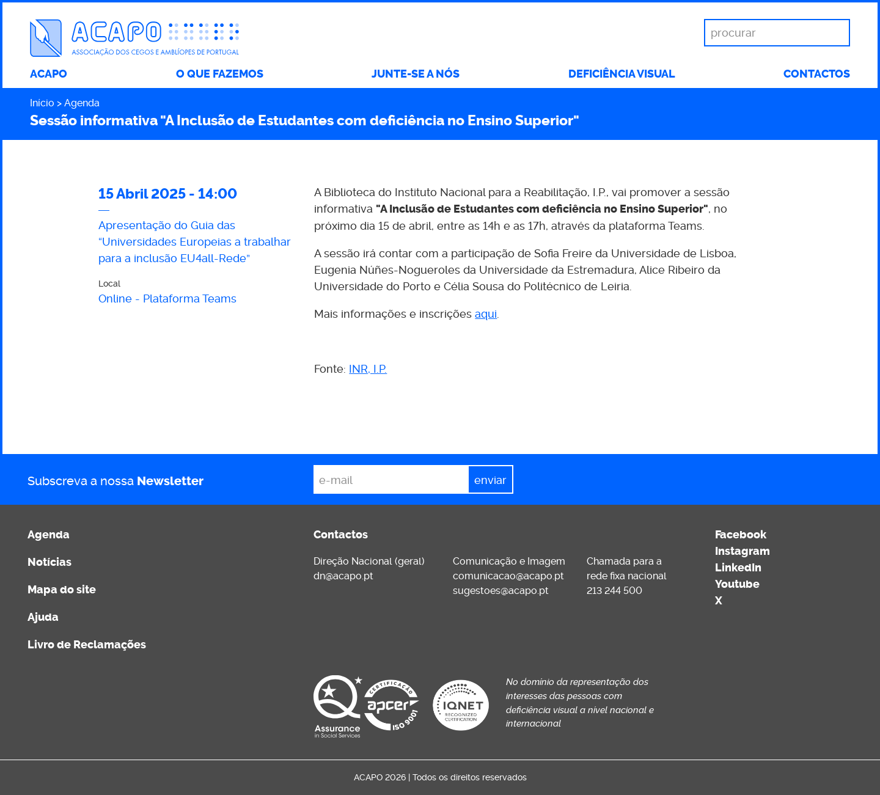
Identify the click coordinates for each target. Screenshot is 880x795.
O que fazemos (219, 74)
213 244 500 (614, 590)
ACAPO (48, 74)
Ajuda (43, 617)
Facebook (740, 534)
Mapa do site (62, 589)
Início (42, 103)
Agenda (82, 103)
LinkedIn (738, 567)
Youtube (737, 584)
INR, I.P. (368, 368)
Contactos (816, 74)
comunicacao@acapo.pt (508, 576)
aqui (486, 313)
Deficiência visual (621, 74)
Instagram (742, 551)
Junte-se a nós (416, 74)
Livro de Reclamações (87, 644)
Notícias (50, 562)
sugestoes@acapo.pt (501, 590)
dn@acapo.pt (343, 576)
